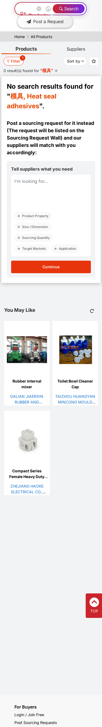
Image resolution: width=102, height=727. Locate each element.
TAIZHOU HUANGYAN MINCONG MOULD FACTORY (75, 402)
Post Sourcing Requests (35, 722)
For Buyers (25, 707)
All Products (41, 36)
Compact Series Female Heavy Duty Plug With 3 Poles (26, 477)
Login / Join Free (29, 714)
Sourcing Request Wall (34, 138)
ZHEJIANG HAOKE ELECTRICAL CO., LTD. (27, 492)
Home (19, 36)
